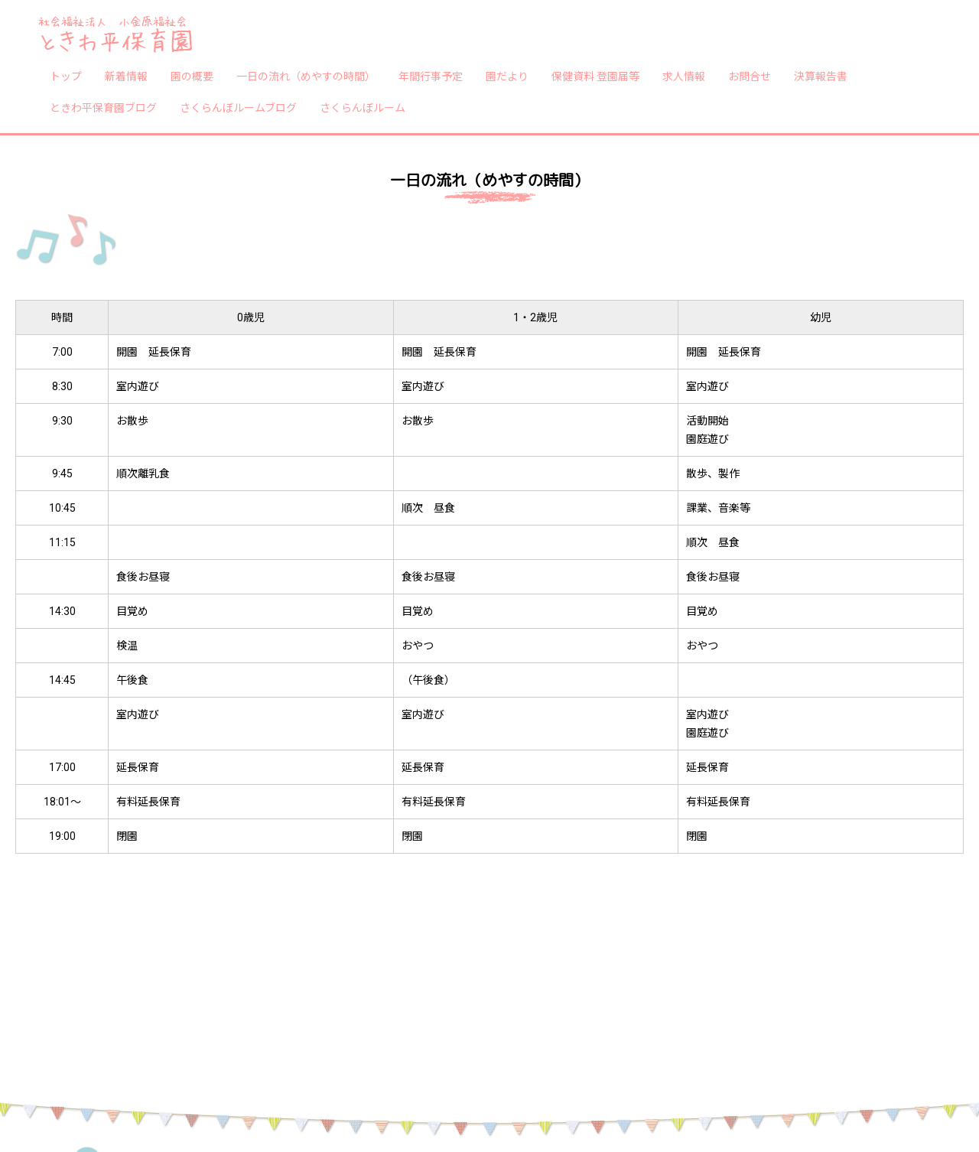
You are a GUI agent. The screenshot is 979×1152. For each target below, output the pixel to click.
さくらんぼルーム (362, 107)
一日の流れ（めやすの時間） (306, 75)
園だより (507, 75)
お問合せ (749, 75)
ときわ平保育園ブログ (103, 107)
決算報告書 (820, 75)
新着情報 (126, 75)
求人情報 (683, 75)
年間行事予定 (430, 75)
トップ (66, 75)
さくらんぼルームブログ (238, 107)
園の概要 (192, 75)
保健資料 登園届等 (595, 75)
